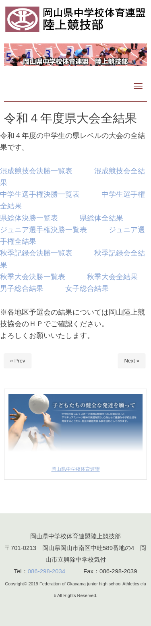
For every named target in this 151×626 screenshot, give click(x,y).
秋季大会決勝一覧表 (32, 276)
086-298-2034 (46, 571)
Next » (131, 361)
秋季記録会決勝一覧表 (36, 253)
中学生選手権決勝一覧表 (40, 194)
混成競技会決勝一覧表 (36, 171)
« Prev (17, 361)
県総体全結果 (101, 218)
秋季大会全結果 (112, 276)
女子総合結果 (87, 288)
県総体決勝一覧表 (29, 218)
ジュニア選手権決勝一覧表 (43, 229)
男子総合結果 (21, 288)
